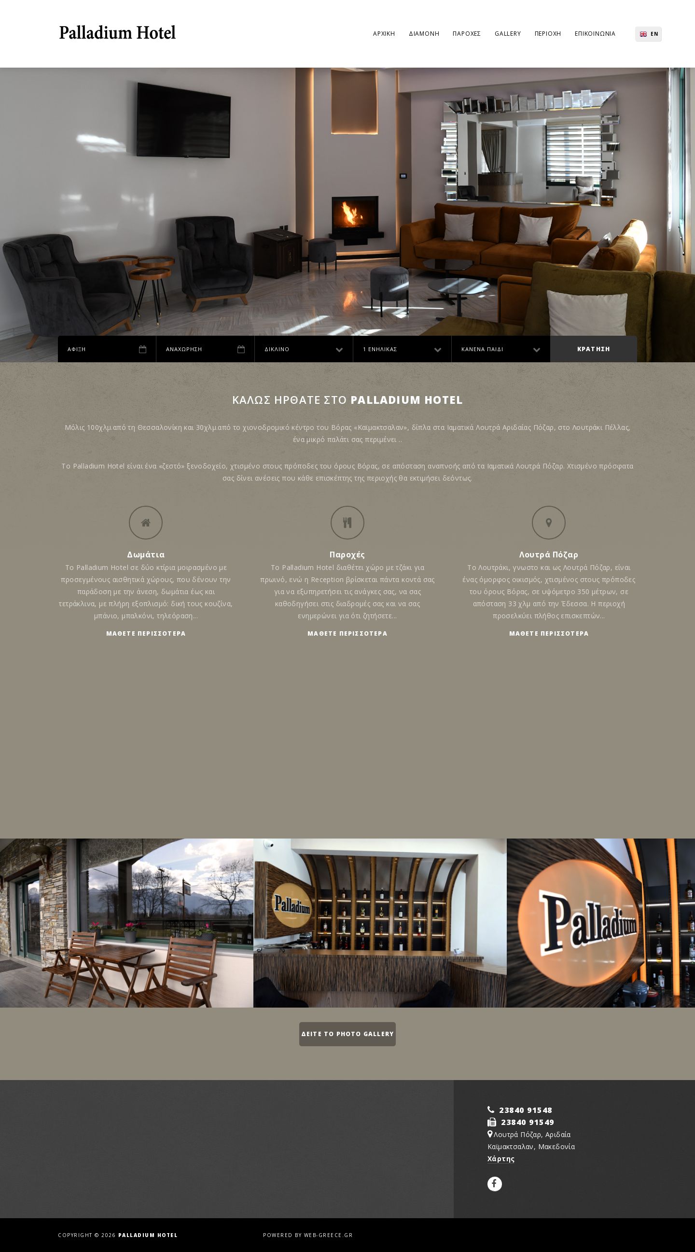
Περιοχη (548, 33)
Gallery (508, 33)
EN (654, 33)
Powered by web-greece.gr (308, 1235)
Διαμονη (424, 33)
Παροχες (467, 33)
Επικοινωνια (595, 33)
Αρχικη (384, 33)
